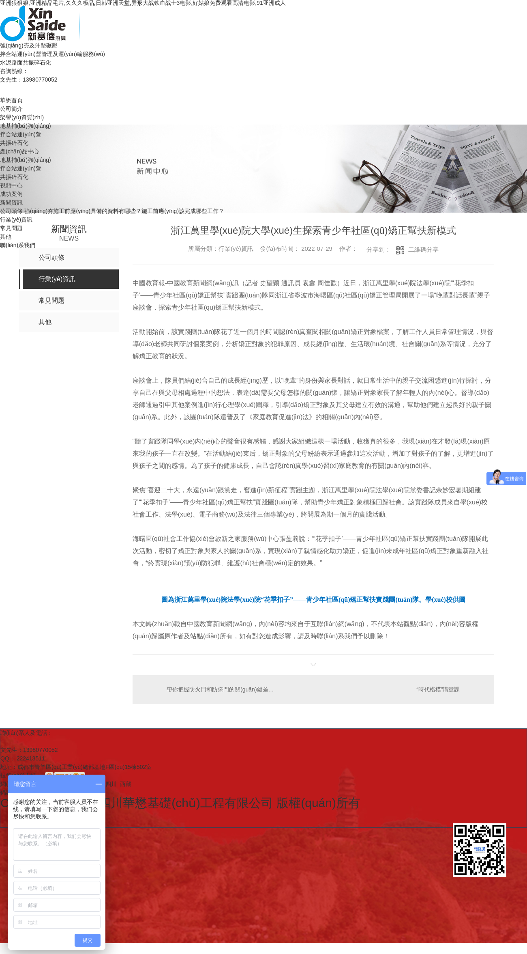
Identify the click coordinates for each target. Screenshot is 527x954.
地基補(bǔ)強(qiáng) (25, 126)
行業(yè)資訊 (16, 219)
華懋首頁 (11, 100)
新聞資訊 (11, 202)
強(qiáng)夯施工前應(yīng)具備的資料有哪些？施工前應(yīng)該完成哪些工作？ (124, 211)
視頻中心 (11, 185)
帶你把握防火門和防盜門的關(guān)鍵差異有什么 (223, 689)
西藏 (125, 784)
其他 (5, 236)
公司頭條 (11, 211)
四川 (111, 784)
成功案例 (11, 194)
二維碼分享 (423, 249)
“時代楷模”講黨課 (438, 689)
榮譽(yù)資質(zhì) (22, 117)
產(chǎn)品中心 (19, 151)
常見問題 (11, 228)
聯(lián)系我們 (17, 245)
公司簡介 (11, 109)
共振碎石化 (14, 143)
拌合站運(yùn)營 (20, 134)
